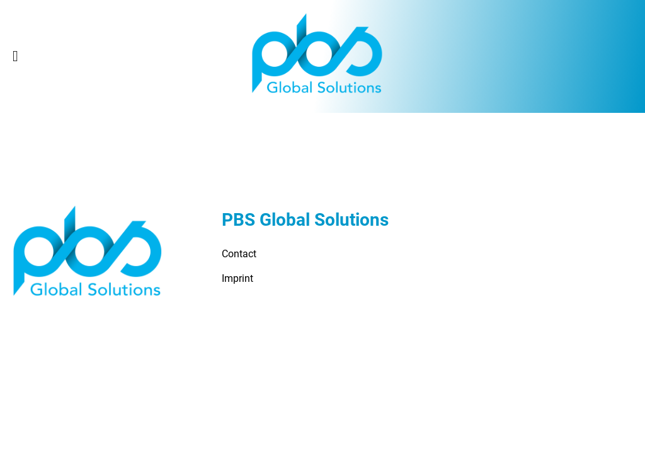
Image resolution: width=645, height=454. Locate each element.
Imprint (237, 278)
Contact (239, 254)
